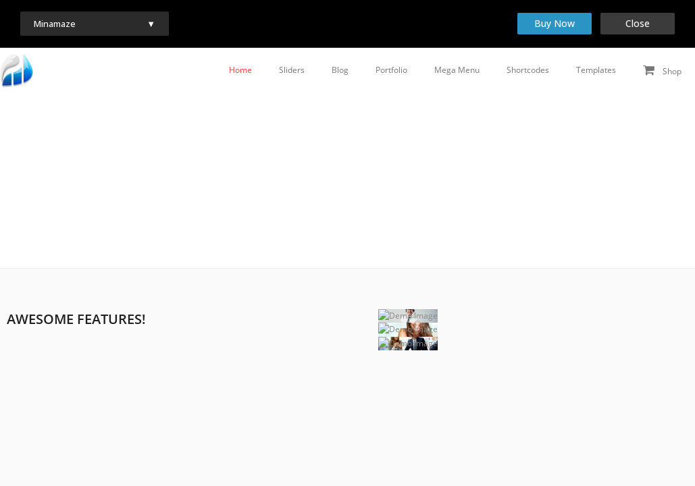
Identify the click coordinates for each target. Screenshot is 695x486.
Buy (554, 23)
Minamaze (56, 24)
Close (637, 23)
